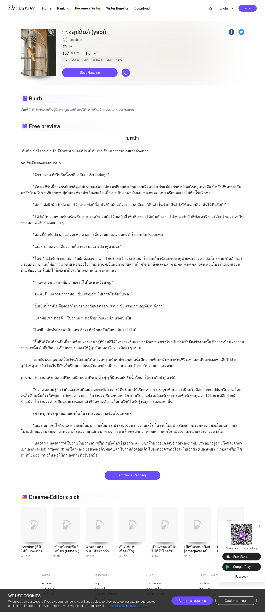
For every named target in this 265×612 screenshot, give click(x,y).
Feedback (99, 588)
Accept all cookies (192, 601)
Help (96, 583)
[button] (90, 72)
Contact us (48, 588)
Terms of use (153, 583)
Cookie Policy (116, 605)
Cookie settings (236, 601)
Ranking (63, 8)
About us (47, 583)
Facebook (241, 576)
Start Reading (90, 72)
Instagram (205, 588)
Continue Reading (132, 475)
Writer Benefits (117, 8)
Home (46, 8)
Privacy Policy (137, 605)
